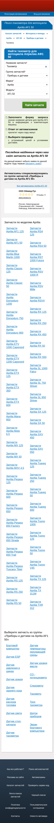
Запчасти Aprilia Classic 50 (14, 283)
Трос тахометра (36, 704)
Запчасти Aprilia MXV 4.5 (15, 466)
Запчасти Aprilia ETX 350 (12, 387)
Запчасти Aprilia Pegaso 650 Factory (14, 522)
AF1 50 (19, 38)
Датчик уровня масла (38, 665)
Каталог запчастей (13, 34)
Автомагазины (38, 777)
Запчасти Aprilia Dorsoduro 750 (14, 315)
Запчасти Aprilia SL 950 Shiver (38, 397)
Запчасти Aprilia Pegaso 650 (14, 508)
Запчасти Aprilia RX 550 (38, 356)
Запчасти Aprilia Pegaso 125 (14, 479)
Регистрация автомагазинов (15, 14)
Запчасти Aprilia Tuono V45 (37, 564)
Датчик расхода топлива (11, 702)
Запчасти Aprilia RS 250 (14, 590)
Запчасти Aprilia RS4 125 (36, 231)
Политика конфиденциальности (15, 806)
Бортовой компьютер (12, 647)
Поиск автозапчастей (38, 769)
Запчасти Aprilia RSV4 (37, 299)
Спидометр (36, 685)
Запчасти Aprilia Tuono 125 (37, 535)
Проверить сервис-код (38, 785)
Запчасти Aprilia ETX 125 (12, 373)
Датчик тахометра (12, 734)
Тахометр (35, 693)
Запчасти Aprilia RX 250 (38, 322)
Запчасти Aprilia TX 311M (35, 590)
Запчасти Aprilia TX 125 (38, 578)
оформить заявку (33, 163)
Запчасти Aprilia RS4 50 (38, 244)
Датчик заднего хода (14, 689)
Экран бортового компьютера (37, 727)
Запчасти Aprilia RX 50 (37, 344)
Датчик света (14, 713)
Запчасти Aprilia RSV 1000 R (36, 271)
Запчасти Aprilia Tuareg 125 (38, 463)
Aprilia (9, 38)
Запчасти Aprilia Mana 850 (13, 416)
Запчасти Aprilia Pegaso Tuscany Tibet (14, 566)
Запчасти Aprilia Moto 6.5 (13, 431)
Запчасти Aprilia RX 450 (38, 333)
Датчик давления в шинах (13, 668)
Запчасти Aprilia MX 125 (14, 444)
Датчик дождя (14, 679)
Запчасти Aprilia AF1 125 (15, 230)
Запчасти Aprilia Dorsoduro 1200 (12, 299)
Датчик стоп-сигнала (13, 723)
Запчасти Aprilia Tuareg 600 (38, 506)
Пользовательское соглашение (38, 806)
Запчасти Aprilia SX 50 (37, 422)
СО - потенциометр (38, 676)
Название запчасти (16, 63)
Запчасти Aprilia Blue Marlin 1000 (13, 254)
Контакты (15, 816)
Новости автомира (38, 816)
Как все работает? (15, 769)
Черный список (39, 795)
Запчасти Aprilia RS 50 (13, 602)
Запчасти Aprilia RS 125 (14, 579)
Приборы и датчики (34, 38)
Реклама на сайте (15, 777)
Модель (10, 90)
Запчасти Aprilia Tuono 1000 (37, 521)
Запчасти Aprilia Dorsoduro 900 (14, 329)
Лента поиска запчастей (15, 795)
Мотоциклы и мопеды (35, 34)
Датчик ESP (13, 656)
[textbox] (27, 66)
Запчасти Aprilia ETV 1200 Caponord (15, 358)
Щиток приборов (35, 715)
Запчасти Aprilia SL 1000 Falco (38, 368)
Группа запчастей (16, 72)
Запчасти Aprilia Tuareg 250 (38, 478)
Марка (10, 81)
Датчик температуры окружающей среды (38, 650)
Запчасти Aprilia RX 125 (38, 310)
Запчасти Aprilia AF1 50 (14, 241)
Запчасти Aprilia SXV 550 (36, 449)
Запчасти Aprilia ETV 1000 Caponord (15, 344)
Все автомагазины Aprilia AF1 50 (32, 186)
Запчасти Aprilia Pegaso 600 (14, 493)
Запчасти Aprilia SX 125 (38, 410)
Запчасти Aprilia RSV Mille (36, 286)
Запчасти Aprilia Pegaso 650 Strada (14, 537)
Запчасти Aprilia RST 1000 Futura (37, 257)
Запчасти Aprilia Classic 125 (14, 268)
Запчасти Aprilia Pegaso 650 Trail (14, 551)
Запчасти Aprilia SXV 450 (36, 434)
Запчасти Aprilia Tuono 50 (37, 550)
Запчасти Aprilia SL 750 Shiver (38, 383)
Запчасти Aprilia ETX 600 (12, 402)
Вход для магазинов (42, 14)
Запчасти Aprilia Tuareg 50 (38, 492)
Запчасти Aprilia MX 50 (14, 455)
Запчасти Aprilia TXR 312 (36, 605)
